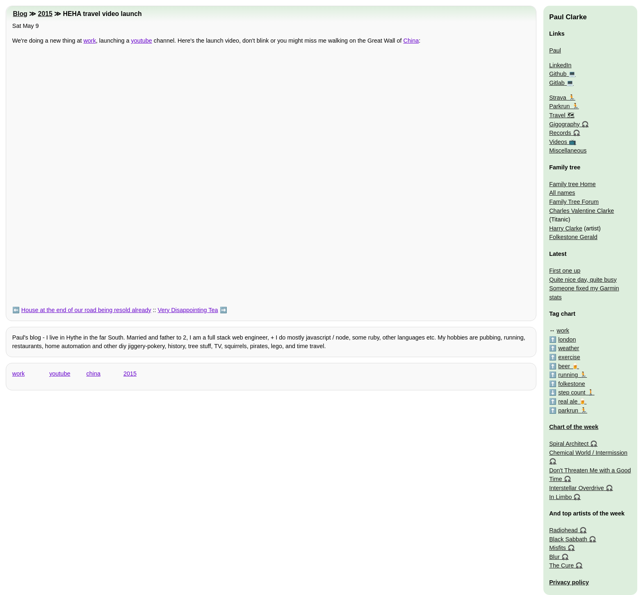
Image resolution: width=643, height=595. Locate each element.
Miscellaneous (567, 150)
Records (560, 133)
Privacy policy (569, 582)
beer (564, 366)
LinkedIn (560, 65)
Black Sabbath (568, 539)
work (89, 40)
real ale (567, 401)
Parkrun (559, 106)
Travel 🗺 (561, 115)
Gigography (564, 124)
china (93, 373)
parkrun (568, 410)
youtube (141, 40)
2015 (45, 13)
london (567, 339)
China (411, 40)
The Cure (561, 565)
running (568, 375)
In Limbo (560, 497)
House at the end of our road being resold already (86, 310)
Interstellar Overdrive (576, 488)
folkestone (571, 384)
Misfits (557, 548)
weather (568, 348)
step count (571, 392)
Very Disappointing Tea (188, 310)
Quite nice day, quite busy (583, 279)
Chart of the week (573, 427)
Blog (20, 13)
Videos (558, 142)
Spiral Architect (568, 443)
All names (562, 192)
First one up (564, 270)
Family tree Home (572, 184)
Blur (554, 557)
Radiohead (563, 530)
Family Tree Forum (574, 201)
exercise (569, 357)
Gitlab (557, 83)
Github (557, 74)
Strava (557, 97)
